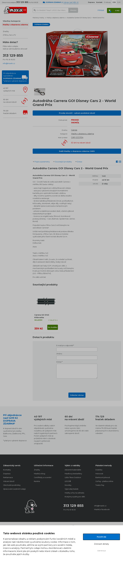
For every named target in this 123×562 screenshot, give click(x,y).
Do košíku (52, 327)
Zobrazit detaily (101, 544)
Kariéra (37, 481)
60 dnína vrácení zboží (10, 100)
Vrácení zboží (8, 481)
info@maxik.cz (9, 63)
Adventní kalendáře (73, 470)
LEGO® (68, 481)
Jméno (59, 354)
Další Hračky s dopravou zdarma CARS (77, 151)
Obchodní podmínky (11, 485)
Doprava (6, 474)
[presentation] (76, 385)
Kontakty (7, 470)
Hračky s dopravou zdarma (15, 25)
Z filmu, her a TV (9, 35)
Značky (6, 31)
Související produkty (63, 162)
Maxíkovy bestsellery (73, 474)
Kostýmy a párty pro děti (75, 497)
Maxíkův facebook (102, 509)
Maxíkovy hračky (38, 18)
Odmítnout (101, 551)
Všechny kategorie (11, 21)
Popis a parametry (42, 162)
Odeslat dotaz (77, 395)
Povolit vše (101, 537)
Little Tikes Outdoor (73, 477)
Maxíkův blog (39, 474)
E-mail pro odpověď (64, 345)
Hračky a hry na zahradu (74, 493)
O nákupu (107, 2)
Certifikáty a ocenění (42, 477)
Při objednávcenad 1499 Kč (15, 77)
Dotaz (79, 162)
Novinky (68, 485)
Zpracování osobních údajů (14, 489)
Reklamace (8, 477)
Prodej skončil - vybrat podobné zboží (77, 113)
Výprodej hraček (71, 489)
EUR (118, 2)
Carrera (74, 130)
